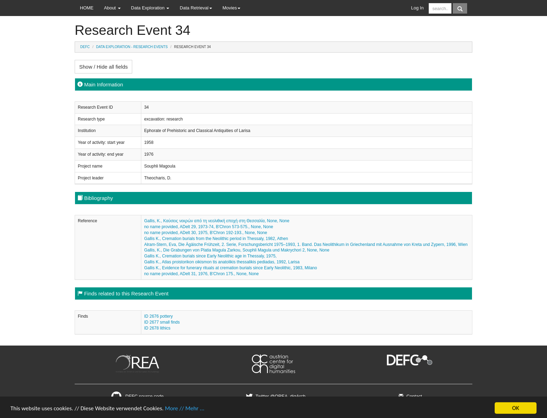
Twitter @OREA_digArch (274, 396)
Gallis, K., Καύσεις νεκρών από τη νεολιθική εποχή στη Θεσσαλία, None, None (216, 220)
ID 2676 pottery (158, 316)
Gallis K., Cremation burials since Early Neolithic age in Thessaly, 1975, (210, 256)
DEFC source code (137, 396)
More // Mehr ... (184, 410)
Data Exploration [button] (150, 7)
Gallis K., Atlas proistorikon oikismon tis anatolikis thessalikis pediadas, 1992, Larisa (222, 262)
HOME (86, 7)
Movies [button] (231, 7)
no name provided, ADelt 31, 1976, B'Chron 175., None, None (201, 273)
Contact (409, 396)
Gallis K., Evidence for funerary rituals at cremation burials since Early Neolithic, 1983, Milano (230, 267)
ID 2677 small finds (162, 322)
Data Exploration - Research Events (132, 47)
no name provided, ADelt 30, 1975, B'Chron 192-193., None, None (205, 232)
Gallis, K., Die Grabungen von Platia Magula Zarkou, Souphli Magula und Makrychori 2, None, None (236, 250)
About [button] (112, 7)
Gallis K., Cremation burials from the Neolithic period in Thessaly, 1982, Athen (216, 238)
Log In (417, 7)
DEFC (85, 47)
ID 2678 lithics (157, 328)
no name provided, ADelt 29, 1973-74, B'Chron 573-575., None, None (208, 226)
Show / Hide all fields (103, 67)
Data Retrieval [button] (196, 7)
